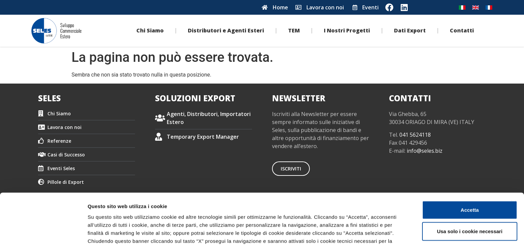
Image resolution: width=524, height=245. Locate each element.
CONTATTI (410, 98)
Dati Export (410, 30)
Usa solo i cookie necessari (451, 174)
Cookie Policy (312, 200)
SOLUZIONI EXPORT (195, 98)
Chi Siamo (150, 30)
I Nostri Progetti (347, 30)
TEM (294, 30)
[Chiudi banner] (513, 146)
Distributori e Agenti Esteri (226, 30)
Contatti (462, 30)
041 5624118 (415, 134)
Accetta (451, 153)
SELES (49, 98)
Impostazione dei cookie (117, 232)
